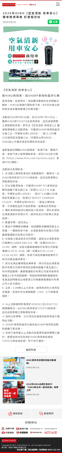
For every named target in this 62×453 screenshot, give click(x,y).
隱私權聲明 (33, 449)
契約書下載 (22, 449)
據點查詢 (15, 414)
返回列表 (31, 349)
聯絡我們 (46, 414)
